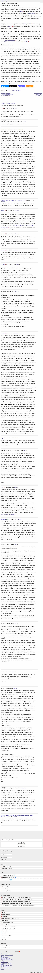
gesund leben (5, 916)
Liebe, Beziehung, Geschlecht (8, 928)
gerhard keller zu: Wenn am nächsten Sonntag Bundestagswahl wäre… (18, 899)
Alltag (3, 912)
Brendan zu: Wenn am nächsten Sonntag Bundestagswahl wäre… (17, 897)
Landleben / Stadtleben (7, 922)
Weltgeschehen (5, 937)
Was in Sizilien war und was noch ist (6, 964)
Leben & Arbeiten (6, 924)
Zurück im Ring (5, 886)
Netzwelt (4, 933)
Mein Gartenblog (6, 945)
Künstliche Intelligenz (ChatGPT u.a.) (10, 918)
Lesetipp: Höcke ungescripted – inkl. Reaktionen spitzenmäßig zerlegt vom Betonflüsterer (6, 960)
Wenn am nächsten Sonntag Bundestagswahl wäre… (7, 955)
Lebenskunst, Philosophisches (9, 926)
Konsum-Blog (5, 920)
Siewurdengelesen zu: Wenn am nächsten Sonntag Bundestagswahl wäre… (19, 905)
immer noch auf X (7, 880)
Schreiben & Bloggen (7, 935)
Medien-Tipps (5, 930)
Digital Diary (3, 1)
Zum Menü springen (41, 1)
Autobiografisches (6, 914)
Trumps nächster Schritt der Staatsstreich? (6, 966)
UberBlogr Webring (6, 890)
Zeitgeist (4, 939)
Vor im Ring (4, 888)
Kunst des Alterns (6, 947)
